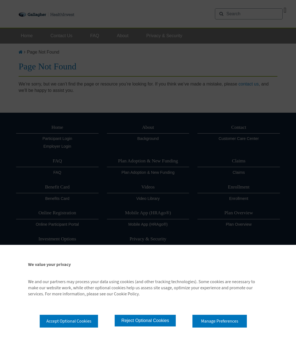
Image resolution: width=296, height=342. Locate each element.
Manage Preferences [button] (219, 321)
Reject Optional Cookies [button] (145, 320)
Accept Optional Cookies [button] (68, 321)
